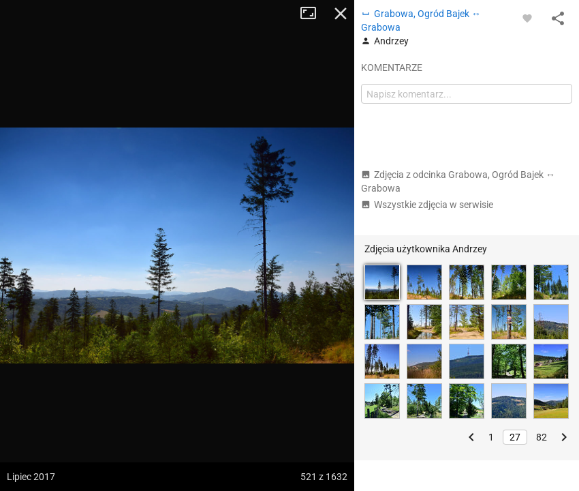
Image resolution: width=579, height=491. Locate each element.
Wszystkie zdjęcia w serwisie (427, 204)
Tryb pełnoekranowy (313, 13)
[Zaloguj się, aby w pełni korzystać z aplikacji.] (527, 17)
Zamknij (340, 13)
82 (541, 437)
